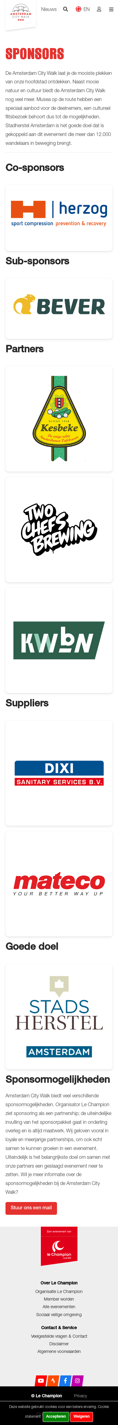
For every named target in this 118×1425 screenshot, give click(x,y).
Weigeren (81, 1417)
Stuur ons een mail (31, 1208)
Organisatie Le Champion (59, 1291)
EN (82, 9)
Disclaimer (59, 1343)
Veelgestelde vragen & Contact (59, 1336)
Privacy (80, 1395)
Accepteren (56, 1417)
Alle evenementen (59, 1306)
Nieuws (49, 9)
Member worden (59, 1298)
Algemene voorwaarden (59, 1351)
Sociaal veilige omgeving (59, 1314)
